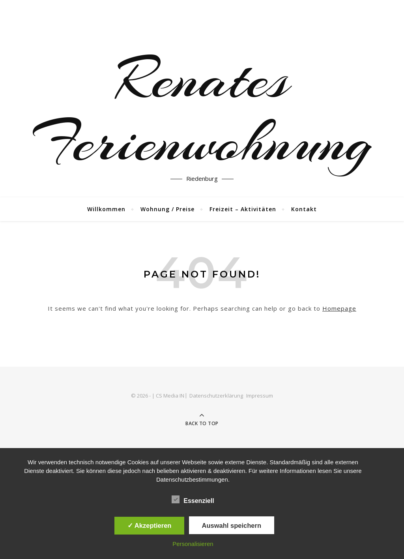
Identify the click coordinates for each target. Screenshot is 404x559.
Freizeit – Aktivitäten (242, 209)
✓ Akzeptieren (149, 525)
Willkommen (106, 209)
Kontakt (304, 209)
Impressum (259, 395)
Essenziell (193, 499)
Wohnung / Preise (167, 209)
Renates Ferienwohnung (202, 110)
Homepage (339, 308)
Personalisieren (192, 543)
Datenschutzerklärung (216, 395)
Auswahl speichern (231, 525)
